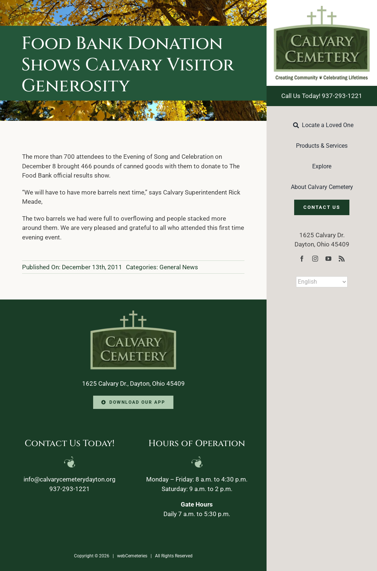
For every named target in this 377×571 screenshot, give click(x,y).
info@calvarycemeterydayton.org (70, 479)
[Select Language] (322, 281)
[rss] (342, 259)
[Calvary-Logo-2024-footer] (133, 313)
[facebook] (302, 259)
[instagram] (315, 259)
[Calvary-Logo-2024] (321, 9)
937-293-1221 (69, 489)
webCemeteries (132, 555)
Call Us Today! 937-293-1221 (321, 95)
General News (178, 267)
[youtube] (328, 259)
